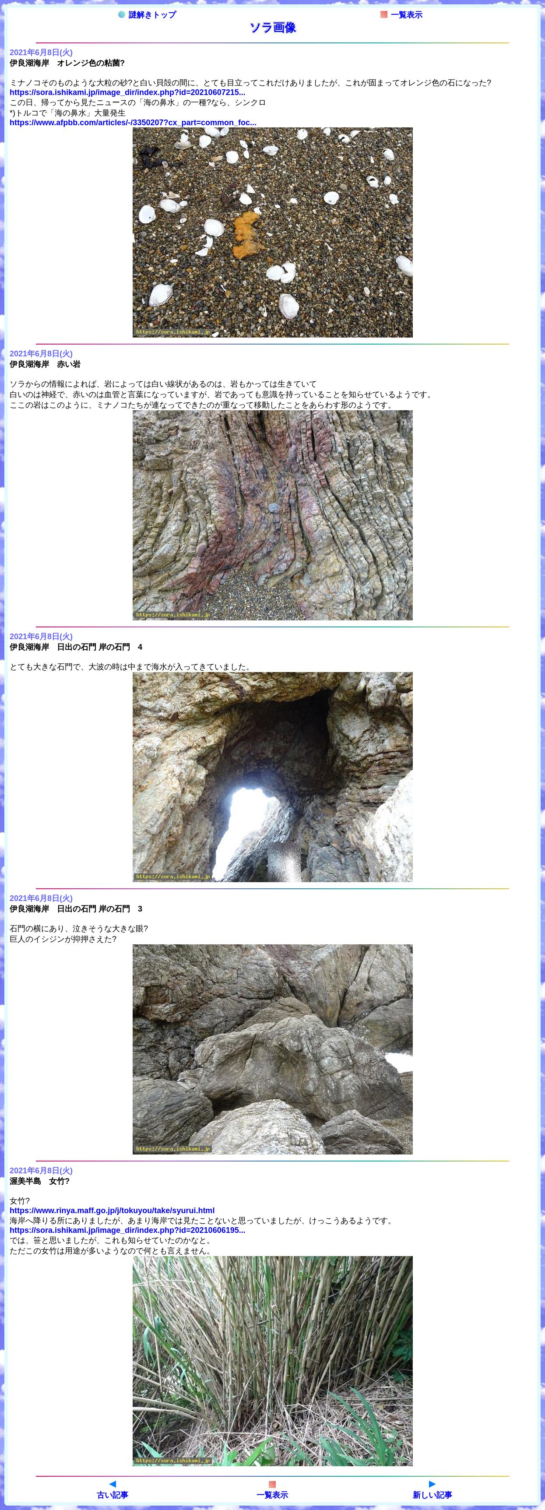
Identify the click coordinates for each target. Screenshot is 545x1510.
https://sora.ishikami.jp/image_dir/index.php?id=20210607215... (128, 92)
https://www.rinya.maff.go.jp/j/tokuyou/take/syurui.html (112, 1210)
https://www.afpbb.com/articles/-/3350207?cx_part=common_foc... (133, 122)
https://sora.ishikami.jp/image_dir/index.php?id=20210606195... (128, 1230)
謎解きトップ (147, 15)
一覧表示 (401, 15)
